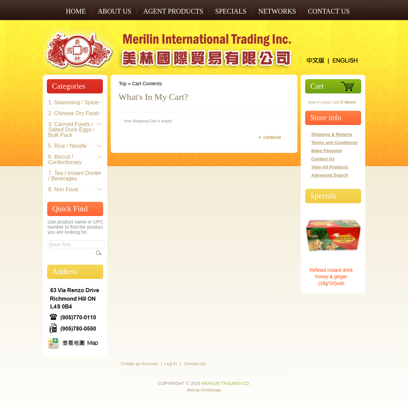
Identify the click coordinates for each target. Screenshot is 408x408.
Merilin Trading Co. (225, 383)
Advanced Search (329, 175)
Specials (323, 196)
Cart (317, 86)
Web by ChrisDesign (204, 390)
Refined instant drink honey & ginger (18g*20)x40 (331, 276)
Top (123, 83)
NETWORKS (277, 11)
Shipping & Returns (331, 134)
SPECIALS (230, 11)
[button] (270, 138)
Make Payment (326, 150)
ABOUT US (114, 11)
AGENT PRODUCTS (173, 11)
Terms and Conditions (334, 142)
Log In (171, 363)
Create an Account (139, 363)
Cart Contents (147, 83)
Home (76, 11)
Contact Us (329, 11)
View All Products (329, 167)
